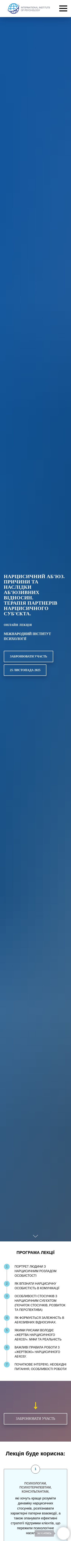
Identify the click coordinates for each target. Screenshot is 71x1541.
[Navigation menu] (63, 9)
